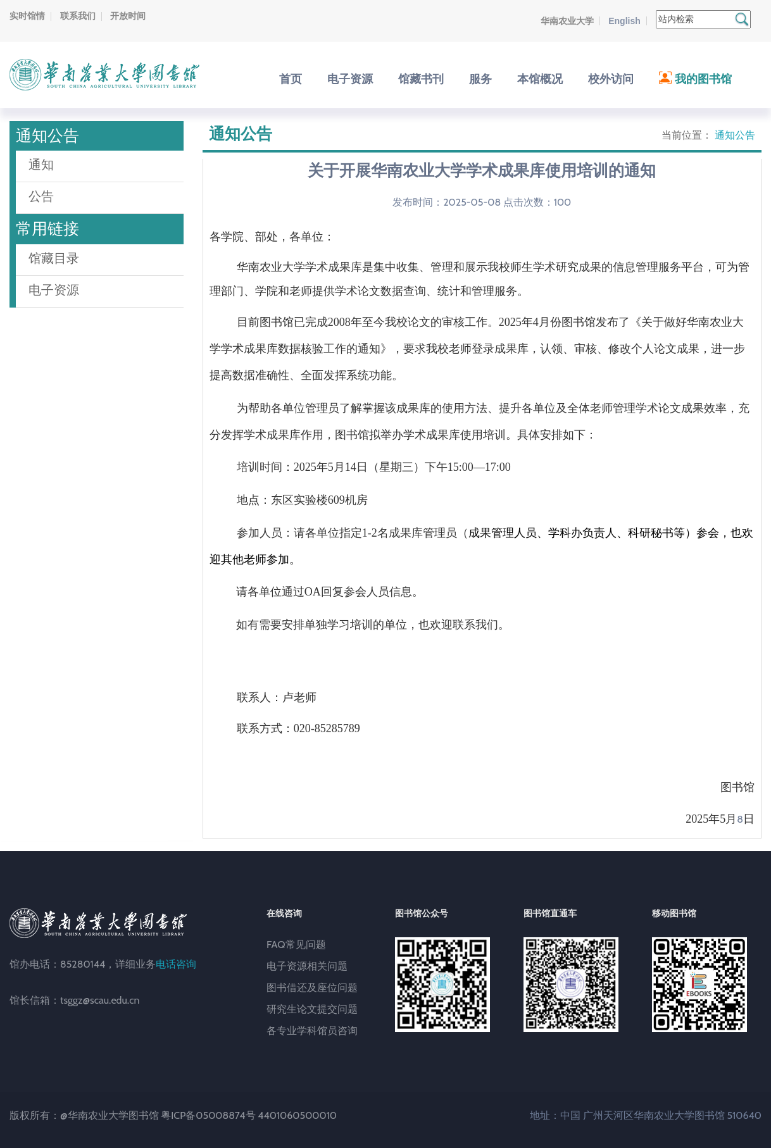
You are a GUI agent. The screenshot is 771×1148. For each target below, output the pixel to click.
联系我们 (78, 16)
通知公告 (735, 135)
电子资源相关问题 (307, 966)
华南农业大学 (567, 21)
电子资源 (53, 289)
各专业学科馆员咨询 (312, 1031)
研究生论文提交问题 (312, 1009)
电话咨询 (176, 964)
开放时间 (128, 16)
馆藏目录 (53, 258)
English (624, 21)
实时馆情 (27, 16)
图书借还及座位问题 (312, 988)
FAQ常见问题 (296, 945)
